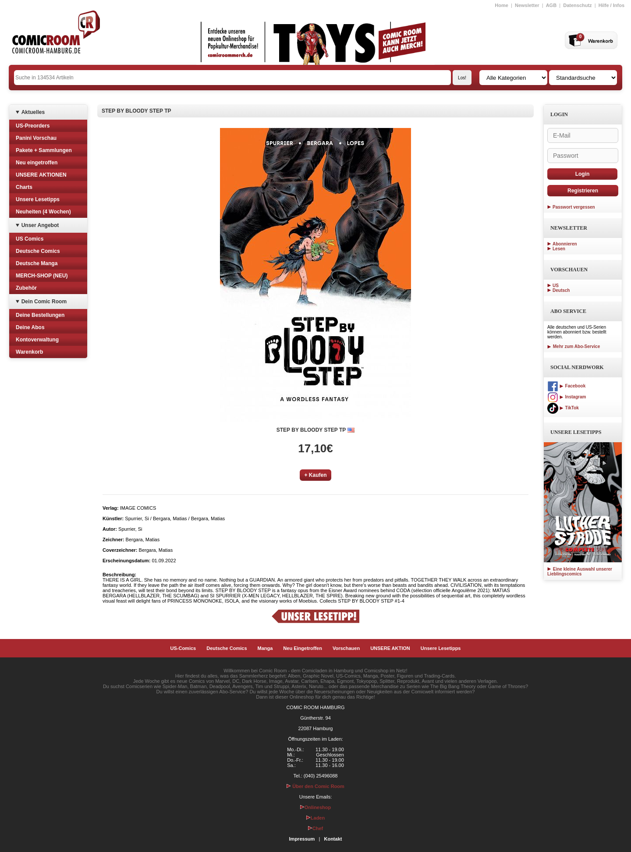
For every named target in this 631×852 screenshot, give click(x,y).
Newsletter (527, 5)
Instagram (566, 396)
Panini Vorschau (36, 138)
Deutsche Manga (36, 263)
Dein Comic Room (44, 301)
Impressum (302, 838)
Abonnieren (565, 243)
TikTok (563, 407)
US (556, 285)
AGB (551, 5)
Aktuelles (33, 112)
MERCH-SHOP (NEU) (41, 276)
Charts (24, 187)
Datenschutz (577, 5)
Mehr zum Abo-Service (573, 346)
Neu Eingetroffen (302, 648)
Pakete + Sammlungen (44, 150)
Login (582, 174)
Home (501, 5)
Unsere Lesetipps (38, 199)
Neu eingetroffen (36, 163)
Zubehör (26, 288)
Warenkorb (29, 352)
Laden (315, 817)
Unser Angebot (40, 225)
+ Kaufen (315, 475)
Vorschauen (346, 648)
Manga (265, 648)
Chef (315, 828)
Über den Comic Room (315, 786)
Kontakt (333, 838)
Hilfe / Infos (611, 5)
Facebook (566, 385)
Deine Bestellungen (40, 315)
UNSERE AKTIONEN (41, 175)
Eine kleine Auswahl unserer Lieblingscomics (579, 571)
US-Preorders (33, 126)
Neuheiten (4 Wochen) (43, 212)
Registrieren (582, 191)
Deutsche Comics (38, 251)
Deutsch (561, 290)
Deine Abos (30, 327)
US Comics (29, 239)
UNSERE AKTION (390, 648)
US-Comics (183, 648)
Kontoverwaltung (37, 340)
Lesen (559, 248)
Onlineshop (315, 807)
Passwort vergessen (574, 207)
